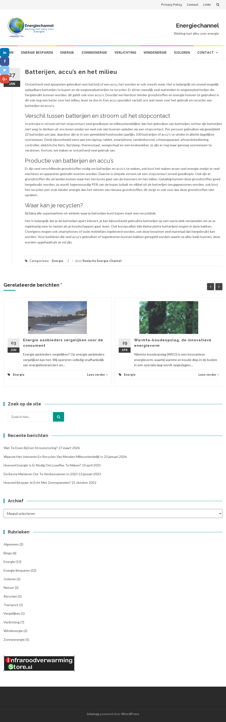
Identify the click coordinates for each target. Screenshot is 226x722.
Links (207, 4)
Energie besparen (37, 52)
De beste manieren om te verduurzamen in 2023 (41, 474)
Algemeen (11, 544)
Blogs (8, 553)
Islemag (93, 714)
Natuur (9, 587)
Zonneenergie (94, 52)
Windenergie (155, 52)
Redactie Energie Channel (102, 261)
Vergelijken (12, 613)
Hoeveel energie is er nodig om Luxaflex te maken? (42, 465)
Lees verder (97, 374)
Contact (192, 4)
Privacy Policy (171, 4)
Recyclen (10, 596)
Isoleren (182, 52)
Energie (67, 52)
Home (9, 52)
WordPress (130, 714)
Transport (11, 605)
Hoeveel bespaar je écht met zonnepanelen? (37, 482)
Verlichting (125, 52)
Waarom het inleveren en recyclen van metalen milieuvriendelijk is (53, 457)
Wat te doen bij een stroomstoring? (31, 448)
